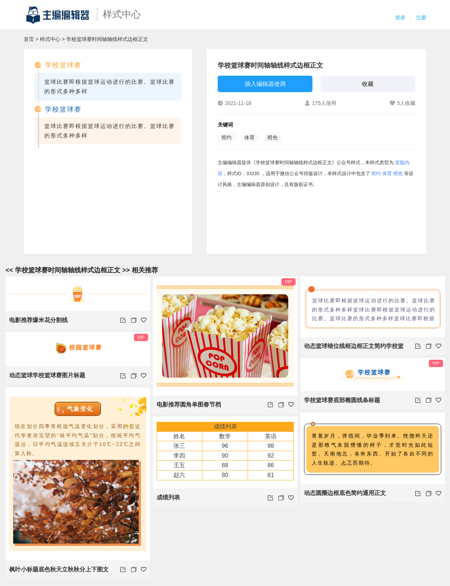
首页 (29, 39)
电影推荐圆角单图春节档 (189, 404)
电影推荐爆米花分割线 (38, 320)
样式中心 (50, 39)
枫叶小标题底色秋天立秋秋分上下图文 (59, 569)
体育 (249, 137)
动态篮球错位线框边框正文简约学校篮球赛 (354, 349)
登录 (400, 17)
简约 (226, 137)
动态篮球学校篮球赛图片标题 (47, 375)
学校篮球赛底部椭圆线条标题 (342, 400)
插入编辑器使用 (265, 84)
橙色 (272, 137)
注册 (421, 17)
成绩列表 (168, 497)
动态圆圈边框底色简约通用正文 (345, 493)
